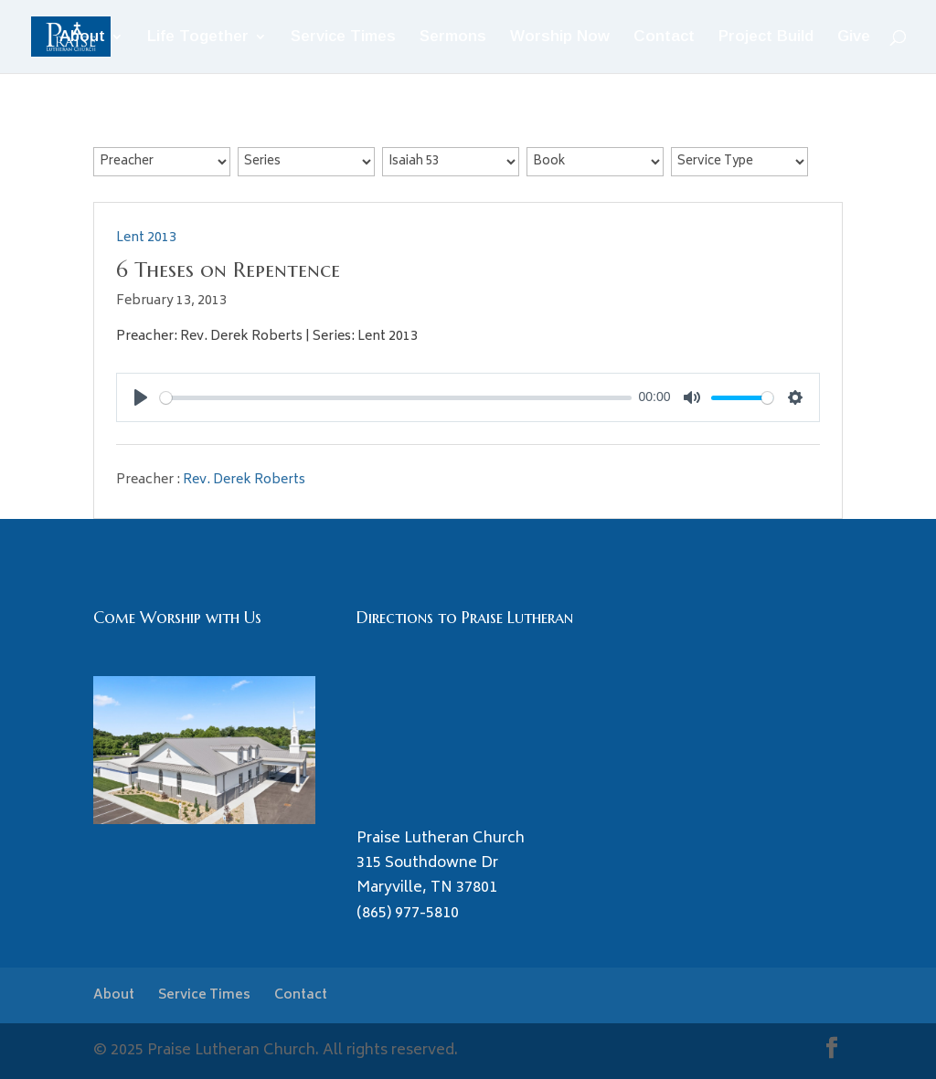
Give (853, 37)
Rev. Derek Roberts (244, 480)
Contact (664, 37)
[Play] (140, 397)
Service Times (343, 37)
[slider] (396, 398)
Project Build (766, 37)
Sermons (453, 37)
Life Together (198, 37)
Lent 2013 (146, 238)
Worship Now (560, 37)
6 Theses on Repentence (228, 269)
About (82, 37)
